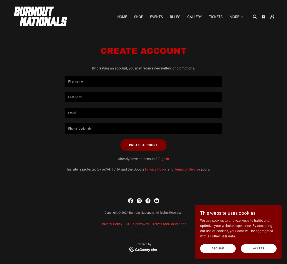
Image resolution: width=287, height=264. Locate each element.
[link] (40, 16)
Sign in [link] (163, 159)
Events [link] (156, 17)
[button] (237, 17)
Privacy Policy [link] (156, 169)
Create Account (143, 145)
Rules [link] (175, 17)
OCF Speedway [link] (137, 224)
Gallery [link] (194, 17)
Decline (218, 248)
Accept (258, 248)
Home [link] (122, 17)
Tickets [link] (216, 17)
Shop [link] (138, 17)
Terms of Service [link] (187, 169)
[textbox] (143, 81)
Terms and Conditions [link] (169, 224)
